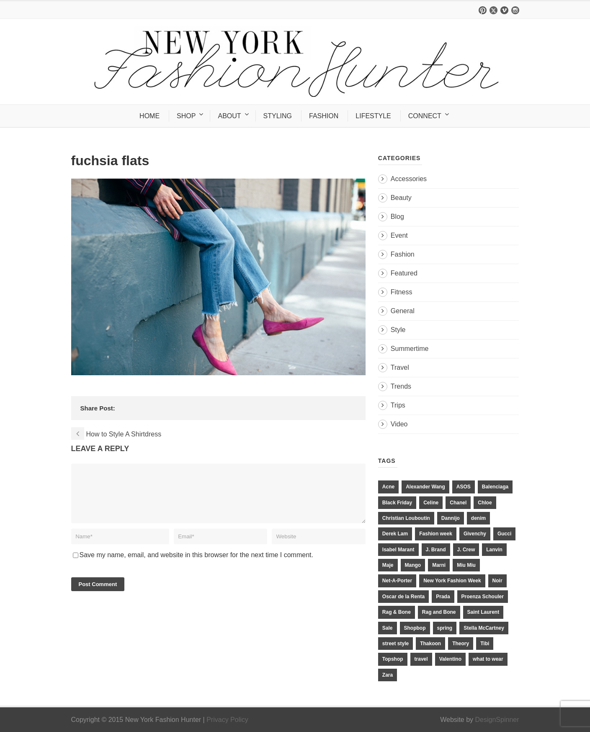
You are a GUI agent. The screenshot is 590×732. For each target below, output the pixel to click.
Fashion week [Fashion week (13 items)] (435, 534)
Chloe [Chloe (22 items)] (485, 503)
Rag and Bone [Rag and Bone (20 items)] (439, 612)
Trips (398, 405)
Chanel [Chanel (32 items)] (458, 503)
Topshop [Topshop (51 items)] (392, 659)
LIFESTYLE (373, 115)
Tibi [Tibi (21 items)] (484, 643)
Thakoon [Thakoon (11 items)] (430, 643)
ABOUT (229, 115)
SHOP (186, 115)
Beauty (401, 197)
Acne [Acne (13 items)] (388, 487)
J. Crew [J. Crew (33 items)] (466, 550)
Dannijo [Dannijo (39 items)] (450, 518)
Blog (397, 216)
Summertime (410, 348)
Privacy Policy (227, 719)
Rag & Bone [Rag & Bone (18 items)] (396, 612)
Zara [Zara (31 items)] (387, 675)
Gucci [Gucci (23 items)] (504, 534)
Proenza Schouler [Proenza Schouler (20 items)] (482, 597)
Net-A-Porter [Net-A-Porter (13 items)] (397, 581)
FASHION (323, 115)
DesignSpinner (497, 719)
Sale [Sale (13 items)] (387, 628)
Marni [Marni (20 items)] (439, 565)
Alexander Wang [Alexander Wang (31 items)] (425, 487)
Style (398, 329)
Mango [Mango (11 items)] (413, 565)
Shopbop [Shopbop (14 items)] (415, 628)
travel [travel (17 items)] (421, 659)
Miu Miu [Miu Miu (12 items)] (466, 565)
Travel (400, 367)
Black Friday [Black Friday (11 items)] (397, 503)
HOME (149, 115)
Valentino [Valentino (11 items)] (450, 659)
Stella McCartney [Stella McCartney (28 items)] (484, 628)
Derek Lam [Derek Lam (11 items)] (395, 534)
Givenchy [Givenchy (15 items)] (475, 534)
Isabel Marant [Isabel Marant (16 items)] (398, 550)
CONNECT (424, 115)
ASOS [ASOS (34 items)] (463, 487)
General (403, 310)
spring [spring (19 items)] (445, 628)
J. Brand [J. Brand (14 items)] (436, 550)
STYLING (277, 115)
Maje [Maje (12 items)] (388, 565)
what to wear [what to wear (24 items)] (488, 659)
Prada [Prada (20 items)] (443, 597)
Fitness (401, 292)
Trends (401, 386)
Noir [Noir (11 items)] (497, 581)
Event (399, 235)
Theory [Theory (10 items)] (460, 643)
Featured (404, 273)
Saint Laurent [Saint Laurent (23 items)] (483, 612)
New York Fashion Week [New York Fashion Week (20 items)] (452, 581)
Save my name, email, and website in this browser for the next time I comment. (196, 564)
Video (399, 424)
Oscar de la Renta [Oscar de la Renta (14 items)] (403, 597)
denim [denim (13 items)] (478, 518)
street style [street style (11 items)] (395, 643)
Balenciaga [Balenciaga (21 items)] (495, 487)
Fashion (403, 254)
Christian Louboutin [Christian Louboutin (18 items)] (406, 518)
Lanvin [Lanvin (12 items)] (494, 550)
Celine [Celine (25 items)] (430, 503)
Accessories (409, 178)
